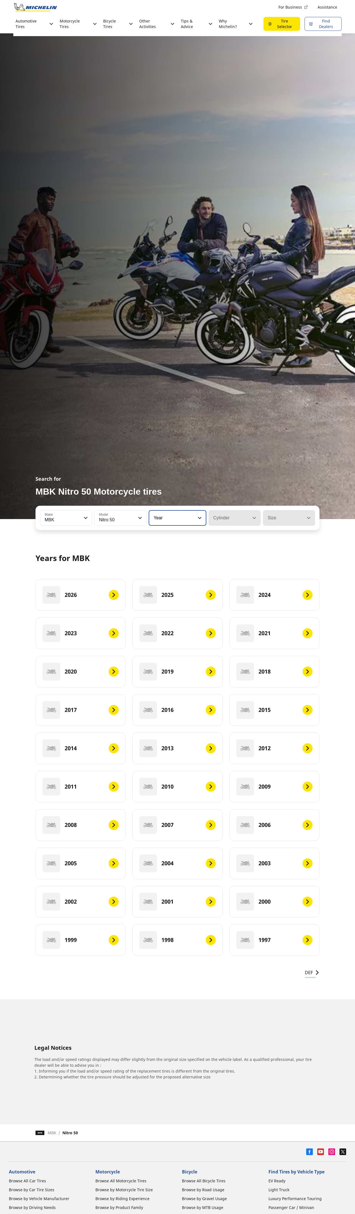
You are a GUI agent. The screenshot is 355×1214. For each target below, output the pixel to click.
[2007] (177, 825)
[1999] (81, 940)
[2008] (81, 825)
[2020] (81, 671)
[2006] (274, 825)
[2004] (177, 863)
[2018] (274, 671)
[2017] (81, 710)
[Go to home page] (35, 7)
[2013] (177, 748)
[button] (85, 518)
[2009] (274, 786)
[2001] (177, 902)
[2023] (81, 633)
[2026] (81, 595)
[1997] (274, 940)
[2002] (81, 902)
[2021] (274, 633)
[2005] (81, 863)
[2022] (177, 633)
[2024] (274, 595)
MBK (52, 1132)
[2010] (177, 786)
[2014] (81, 748)
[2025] (177, 595)
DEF (312, 972)
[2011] (81, 786)
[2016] (177, 710)
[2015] (274, 710)
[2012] (274, 748)
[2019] (177, 671)
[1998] (177, 940)
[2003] (274, 863)
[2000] (274, 902)
